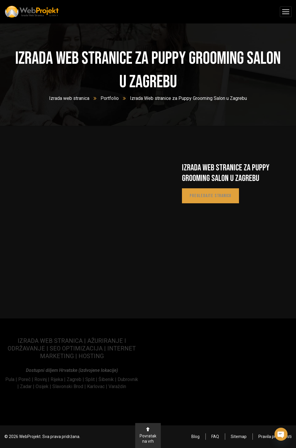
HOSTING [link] (91, 356)
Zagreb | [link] (76, 379)
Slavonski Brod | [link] (69, 386)
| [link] (76, 356)
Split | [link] (91, 379)
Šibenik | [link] (108, 379)
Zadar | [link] (28, 386)
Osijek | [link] (44, 386)
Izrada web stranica (69, 98)
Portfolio (110, 98)
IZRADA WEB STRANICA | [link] (52, 340)
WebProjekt (30, 436)
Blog (195, 436)
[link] (11, 379)
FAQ (215, 436)
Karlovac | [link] (96, 386)
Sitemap (239, 436)
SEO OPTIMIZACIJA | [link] (78, 348)
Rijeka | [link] (59, 379)
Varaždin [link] (117, 386)
